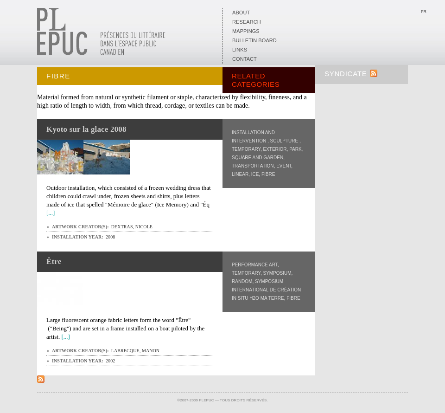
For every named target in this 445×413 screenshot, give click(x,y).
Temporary (246, 149)
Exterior (274, 149)
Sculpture (284, 140)
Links (239, 49)
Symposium (277, 273)
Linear (240, 174)
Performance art (255, 264)
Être (53, 261)
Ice (255, 174)
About (241, 12)
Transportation (253, 165)
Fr (423, 11)
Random (242, 281)
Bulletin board (254, 40)
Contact (244, 59)
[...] (50, 212)
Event (283, 165)
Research (246, 22)
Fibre (268, 174)
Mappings (246, 31)
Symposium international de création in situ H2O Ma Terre (266, 290)
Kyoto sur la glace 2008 (86, 129)
